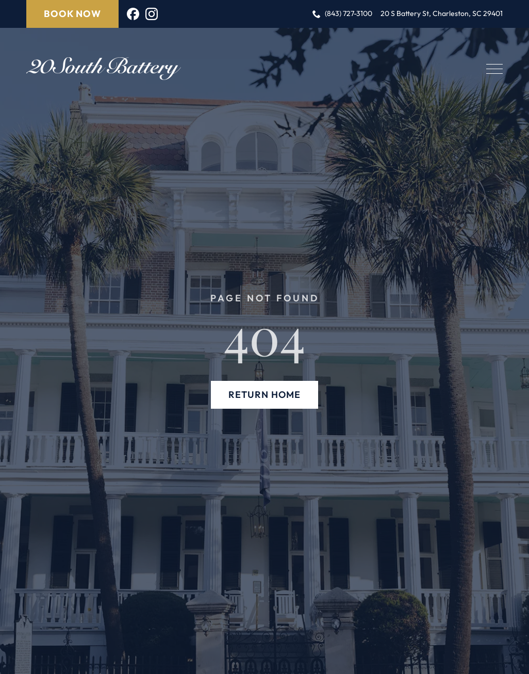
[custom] (133, 14)
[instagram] (151, 14)
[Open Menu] (494, 68)
